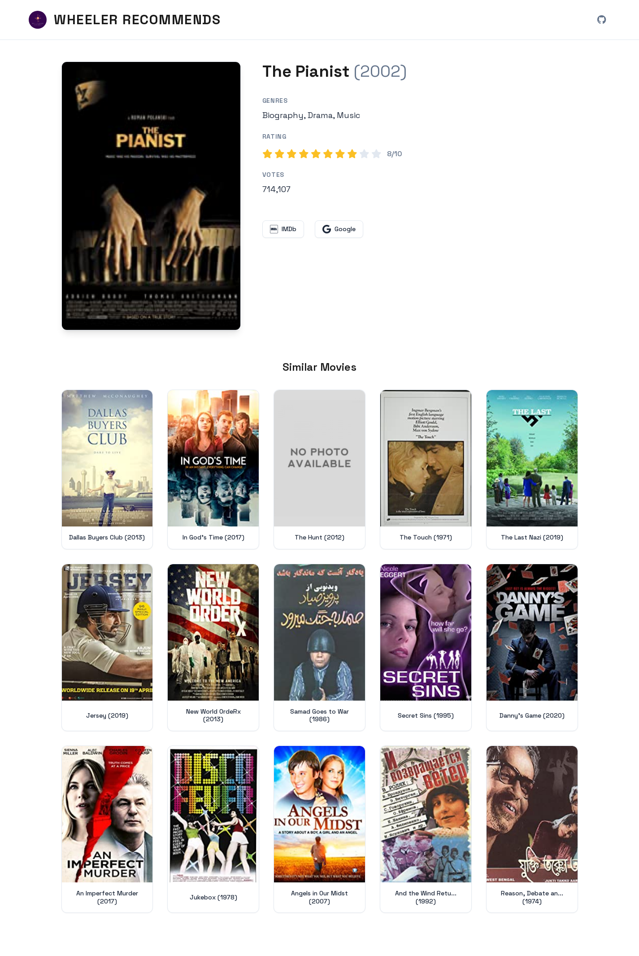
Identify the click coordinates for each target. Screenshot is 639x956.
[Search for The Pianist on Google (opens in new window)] (339, 229)
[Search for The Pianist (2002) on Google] (151, 195)
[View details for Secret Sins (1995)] (425, 647)
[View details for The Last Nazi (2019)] (532, 469)
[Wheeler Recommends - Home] (125, 20)
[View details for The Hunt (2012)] (319, 469)
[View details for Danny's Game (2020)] (532, 647)
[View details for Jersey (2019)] (107, 647)
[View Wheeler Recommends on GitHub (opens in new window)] (601, 20)
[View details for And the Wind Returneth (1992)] (425, 829)
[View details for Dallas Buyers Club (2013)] (107, 469)
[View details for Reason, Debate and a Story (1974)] (532, 829)
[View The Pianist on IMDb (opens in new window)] (283, 229)
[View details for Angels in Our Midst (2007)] (319, 829)
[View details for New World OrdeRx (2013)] (213, 647)
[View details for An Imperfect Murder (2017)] (107, 829)
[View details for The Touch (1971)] (425, 469)
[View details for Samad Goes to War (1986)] (319, 647)
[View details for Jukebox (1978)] (213, 829)
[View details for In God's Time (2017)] (213, 469)
